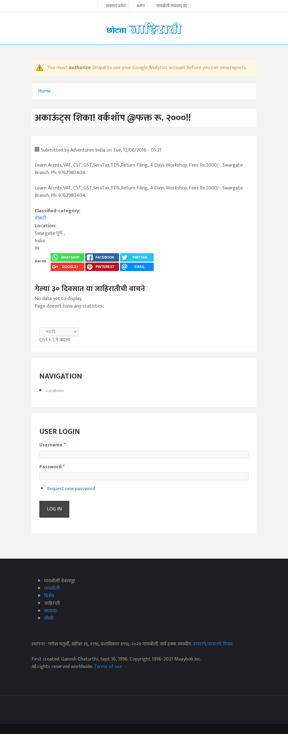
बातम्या (50, 611)
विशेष (49, 596)
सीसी (48, 618)
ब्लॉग (141, 6)
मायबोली (52, 588)
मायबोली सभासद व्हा (171, 6)
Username (52, 445)
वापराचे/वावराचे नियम (212, 644)
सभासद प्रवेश (116, 6)
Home (44, 91)
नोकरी (40, 218)
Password (52, 467)
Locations (55, 390)
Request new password (71, 489)
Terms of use (108, 666)
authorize (80, 67)
